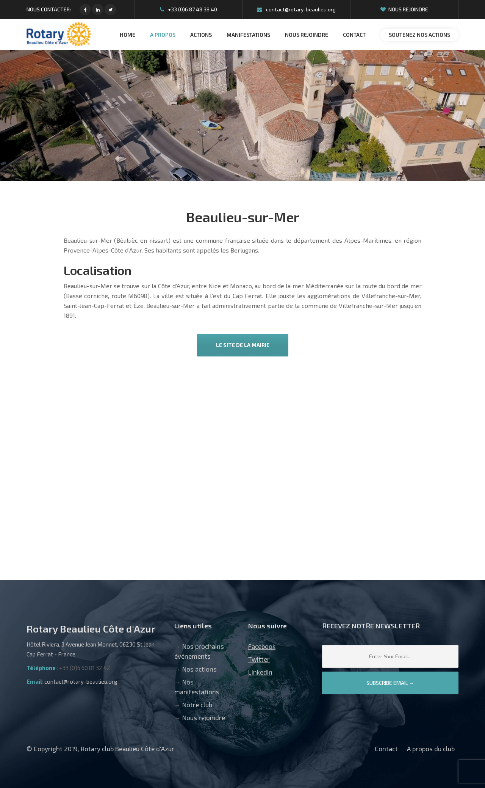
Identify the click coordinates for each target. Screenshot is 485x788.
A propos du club (431, 748)
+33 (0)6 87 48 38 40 (188, 9)
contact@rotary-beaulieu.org (296, 9)
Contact (386, 748)
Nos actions (199, 669)
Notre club (197, 704)
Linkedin (260, 672)
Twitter (259, 659)
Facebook (261, 646)
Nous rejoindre (404, 9)
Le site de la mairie (242, 345)
